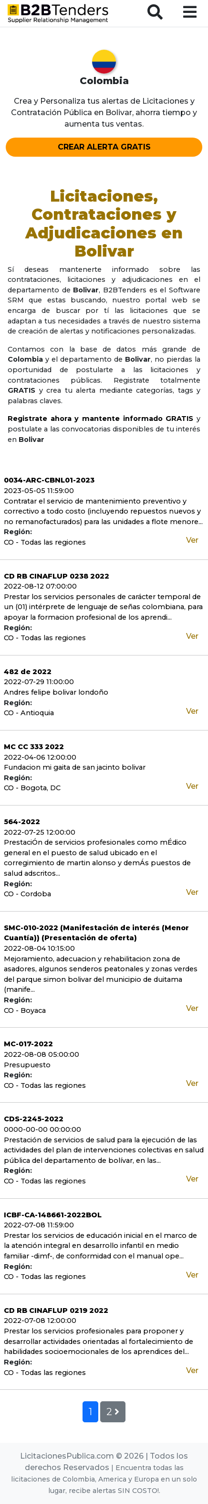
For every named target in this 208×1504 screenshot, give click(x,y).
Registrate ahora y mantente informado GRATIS (100, 418)
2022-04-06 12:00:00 (40, 757)
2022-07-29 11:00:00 (39, 681)
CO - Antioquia (29, 713)
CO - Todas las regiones (45, 542)
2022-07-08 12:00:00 (40, 1320)
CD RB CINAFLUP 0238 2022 (56, 576)
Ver (192, 540)
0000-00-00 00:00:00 (42, 1129)
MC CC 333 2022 (34, 746)
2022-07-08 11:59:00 (39, 1225)
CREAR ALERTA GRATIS (104, 146)
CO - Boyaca (25, 1010)
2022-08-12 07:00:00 (40, 586)
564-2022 (22, 821)
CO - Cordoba (27, 894)
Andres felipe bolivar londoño (56, 692)
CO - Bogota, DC (32, 788)
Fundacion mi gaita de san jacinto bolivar (75, 767)
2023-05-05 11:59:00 (39, 490)
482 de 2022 (28, 671)
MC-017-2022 (28, 1044)
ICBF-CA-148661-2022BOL (53, 1215)
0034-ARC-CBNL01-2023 (49, 480)
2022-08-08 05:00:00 (41, 1054)
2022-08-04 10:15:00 (39, 948)
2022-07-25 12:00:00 (39, 832)
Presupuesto (27, 1065)
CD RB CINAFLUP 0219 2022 (56, 1310)
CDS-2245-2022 (33, 1119)
